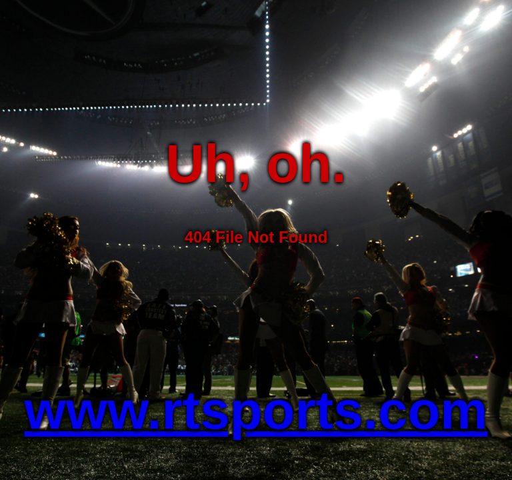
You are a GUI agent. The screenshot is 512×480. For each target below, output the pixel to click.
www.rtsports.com (256, 410)
